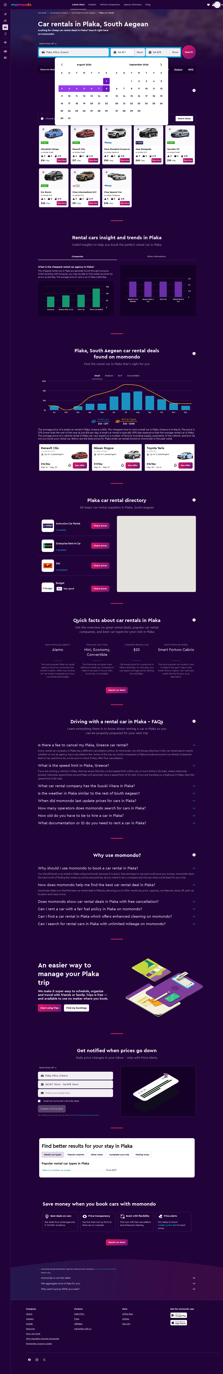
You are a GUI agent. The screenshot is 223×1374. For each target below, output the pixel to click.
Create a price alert (167, 1225)
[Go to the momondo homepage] (21, 4)
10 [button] (69, 96)
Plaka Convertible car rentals (56, 1170)
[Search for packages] (5, 34)
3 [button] (69, 88)
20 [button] (91, 103)
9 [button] (62, 96)
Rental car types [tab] (52, 1155)
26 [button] (84, 111)
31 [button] (69, 118)
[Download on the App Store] (178, 1322)
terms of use (77, 1115)
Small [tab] (97, 376)
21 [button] (99, 103)
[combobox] (47, 43)
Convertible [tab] (133, 376)
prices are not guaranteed (105, 1269)
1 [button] (106, 81)
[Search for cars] (5, 27)
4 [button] (76, 88)
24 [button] (69, 111)
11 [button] (77, 96)
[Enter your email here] (78, 1093)
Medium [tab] (109, 376)
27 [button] (91, 111)
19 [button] (84, 103)
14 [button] (99, 96)
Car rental (42, 13)
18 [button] (77, 103)
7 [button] (99, 88)
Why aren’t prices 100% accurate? (118, 1289)
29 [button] (106, 111)
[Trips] (5, 42)
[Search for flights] (5, 14)
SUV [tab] (120, 376)
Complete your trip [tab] (119, 1155)
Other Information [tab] (156, 256)
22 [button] (106, 103)
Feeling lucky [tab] (142, 1155)
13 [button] (91, 96)
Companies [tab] (77, 256)
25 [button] (76, 111)
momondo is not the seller (118, 1278)
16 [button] (62, 103)
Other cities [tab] (97, 1155)
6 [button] (91, 88)
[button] (5, 4)
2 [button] (62, 88)
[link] (80, 465)
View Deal (61, 160)
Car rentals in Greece (59, 13)
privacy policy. (93, 1115)
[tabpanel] (117, 293)
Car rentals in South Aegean (83, 13)
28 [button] (99, 111)
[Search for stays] (5, 21)
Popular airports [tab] (76, 1155)
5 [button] (84, 88)
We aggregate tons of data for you (118, 1283)
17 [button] (69, 103)
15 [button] (106, 96)
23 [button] (61, 111)
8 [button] (106, 88)
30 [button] (61, 118)
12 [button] (84, 96)
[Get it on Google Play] (178, 1315)
